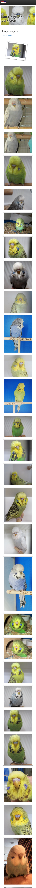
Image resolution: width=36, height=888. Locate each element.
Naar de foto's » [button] (7, 35)
